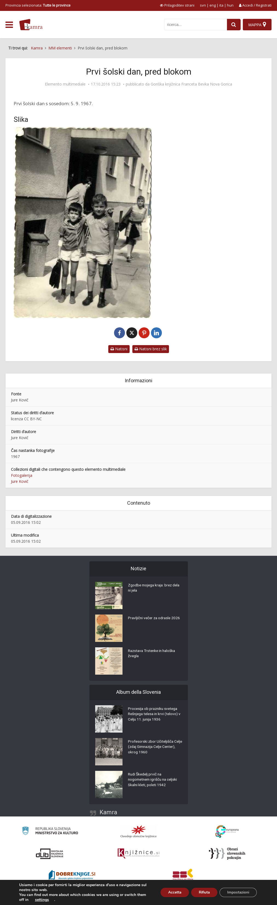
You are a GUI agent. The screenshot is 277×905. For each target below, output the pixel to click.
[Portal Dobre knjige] (72, 875)
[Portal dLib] (50, 853)
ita (221, 5)
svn (203, 5)
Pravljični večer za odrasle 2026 (155, 618)
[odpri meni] (9, 24)
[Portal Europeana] (227, 832)
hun (230, 5)
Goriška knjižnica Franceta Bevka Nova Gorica (191, 84)
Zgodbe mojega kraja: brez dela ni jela (151, 588)
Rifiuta (201, 892)
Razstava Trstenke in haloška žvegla (153, 654)
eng (212, 5)
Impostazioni (237, 892)
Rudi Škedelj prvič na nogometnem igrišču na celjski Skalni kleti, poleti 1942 (154, 780)
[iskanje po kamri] (195, 24)
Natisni (118, 348)
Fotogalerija (21, 475)
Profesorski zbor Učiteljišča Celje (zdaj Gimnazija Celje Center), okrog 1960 (151, 747)
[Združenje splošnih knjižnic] (183, 875)
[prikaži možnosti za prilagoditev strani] (177, 5)
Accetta (170, 892)
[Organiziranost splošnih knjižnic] (138, 831)
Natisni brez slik (151, 348)
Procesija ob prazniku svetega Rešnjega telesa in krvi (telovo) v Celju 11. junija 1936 (154, 714)
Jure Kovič (19, 481)
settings (52, 899)
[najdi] (233, 24)
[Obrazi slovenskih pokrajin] (227, 853)
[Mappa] (257, 24)
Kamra (108, 812)
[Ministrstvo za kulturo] (50, 832)
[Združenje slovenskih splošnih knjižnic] (138, 853)
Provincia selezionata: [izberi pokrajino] (38, 5)
